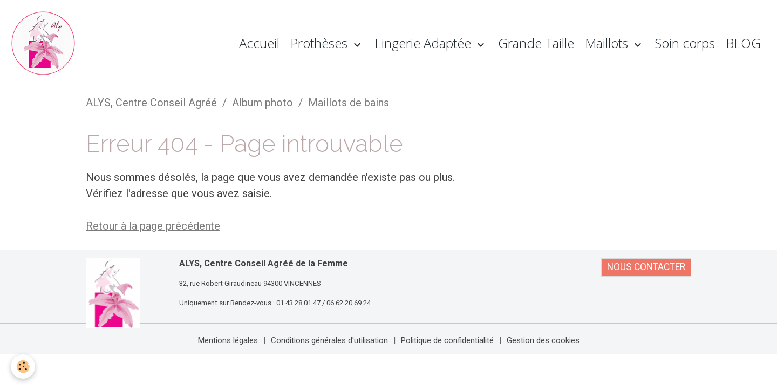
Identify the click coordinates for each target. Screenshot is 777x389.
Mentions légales (228, 340)
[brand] (46, 43)
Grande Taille (536, 43)
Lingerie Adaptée (424, 43)
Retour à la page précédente (153, 225)
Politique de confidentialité (447, 340)
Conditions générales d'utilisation (329, 340)
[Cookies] (23, 366)
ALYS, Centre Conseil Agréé (151, 102)
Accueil (259, 43)
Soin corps (685, 43)
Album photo (262, 102)
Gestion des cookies (543, 340)
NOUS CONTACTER (646, 266)
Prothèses (320, 43)
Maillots (608, 43)
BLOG (743, 43)
